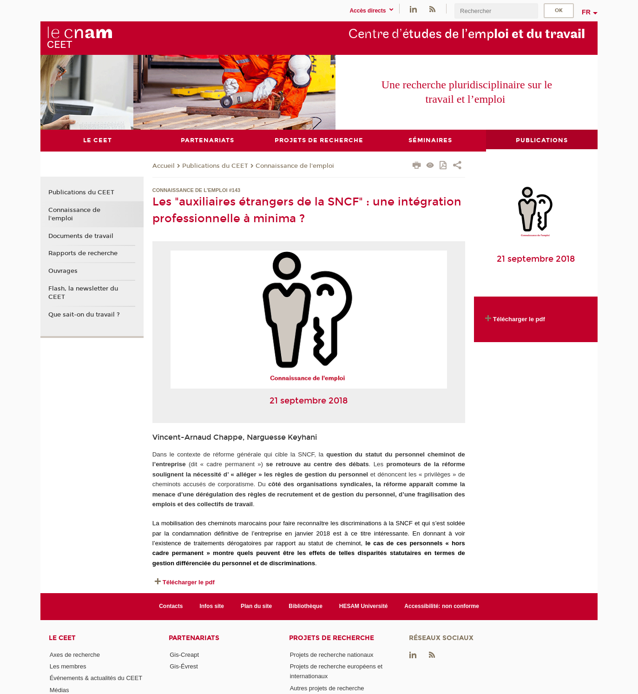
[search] (496, 11)
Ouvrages (63, 270)
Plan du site (256, 606)
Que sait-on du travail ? (84, 314)
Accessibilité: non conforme (441, 606)
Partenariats (194, 637)
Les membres (68, 665)
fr (586, 12)
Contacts (171, 606)
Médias (59, 689)
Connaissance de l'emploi (295, 165)
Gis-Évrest (184, 665)
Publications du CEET (215, 165)
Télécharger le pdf (189, 581)
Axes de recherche (75, 654)
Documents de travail (80, 235)
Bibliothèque (305, 606)
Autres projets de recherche (327, 687)
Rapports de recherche (83, 253)
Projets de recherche (331, 637)
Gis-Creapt (184, 654)
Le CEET (62, 637)
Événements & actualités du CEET (96, 677)
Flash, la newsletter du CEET (83, 292)
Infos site (211, 606)
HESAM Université (363, 606)
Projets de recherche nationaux (332, 654)
